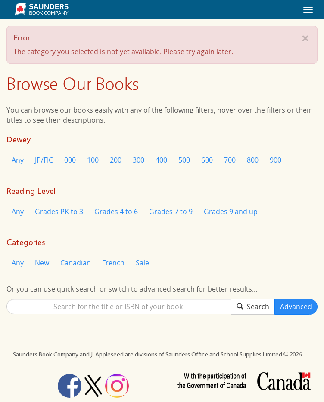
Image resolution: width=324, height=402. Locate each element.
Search (253, 306)
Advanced (296, 306)
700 (230, 160)
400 (161, 160)
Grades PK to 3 (59, 211)
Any (18, 160)
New (42, 262)
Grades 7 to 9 (171, 211)
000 (70, 160)
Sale (142, 262)
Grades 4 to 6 (116, 211)
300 (138, 160)
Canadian (75, 262)
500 (184, 160)
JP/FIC (44, 160)
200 (116, 160)
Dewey (18, 139)
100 (93, 160)
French (113, 262)
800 (253, 160)
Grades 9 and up (231, 211)
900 (275, 160)
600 (207, 160)
